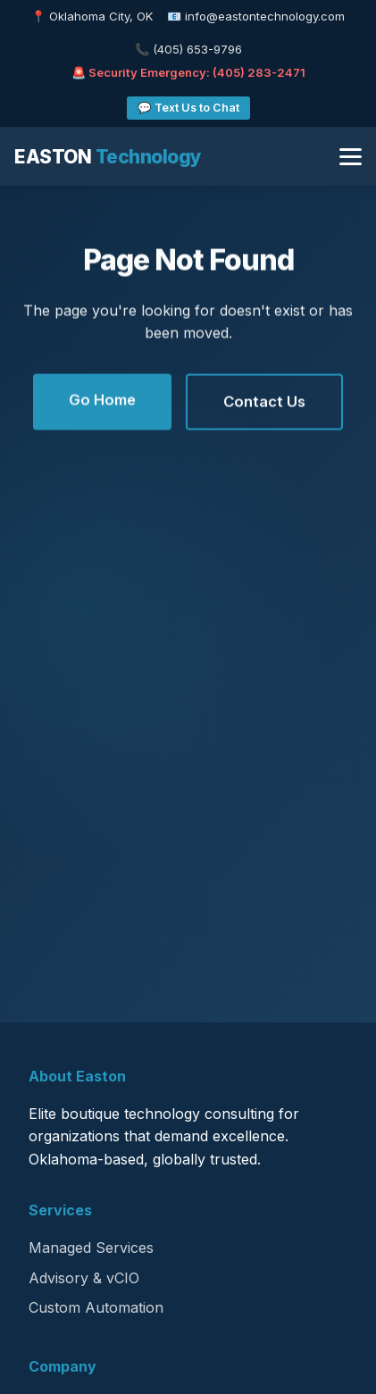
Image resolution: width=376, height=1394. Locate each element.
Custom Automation (96, 1307)
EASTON (108, 157)
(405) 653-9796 (197, 49)
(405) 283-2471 (259, 72)
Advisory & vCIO (84, 1278)
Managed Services (91, 1247)
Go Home (102, 401)
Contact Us (264, 403)
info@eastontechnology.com (265, 16)
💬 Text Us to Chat (188, 107)
